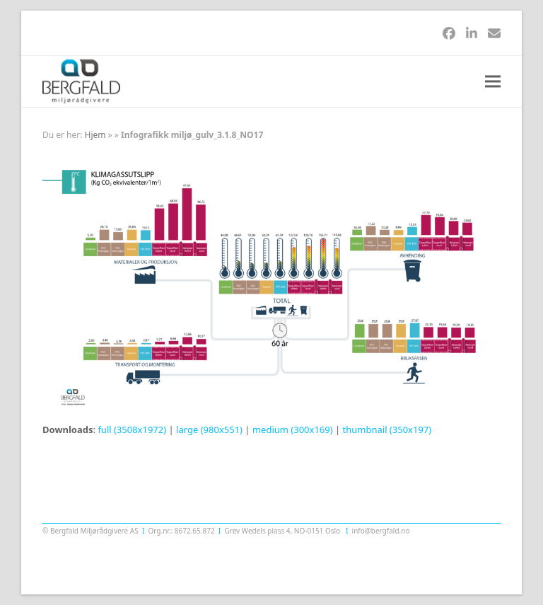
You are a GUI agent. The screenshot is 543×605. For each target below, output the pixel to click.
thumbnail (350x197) (387, 429)
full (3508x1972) (132, 429)
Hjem (95, 135)
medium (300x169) (292, 429)
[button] (493, 82)
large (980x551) (209, 429)
